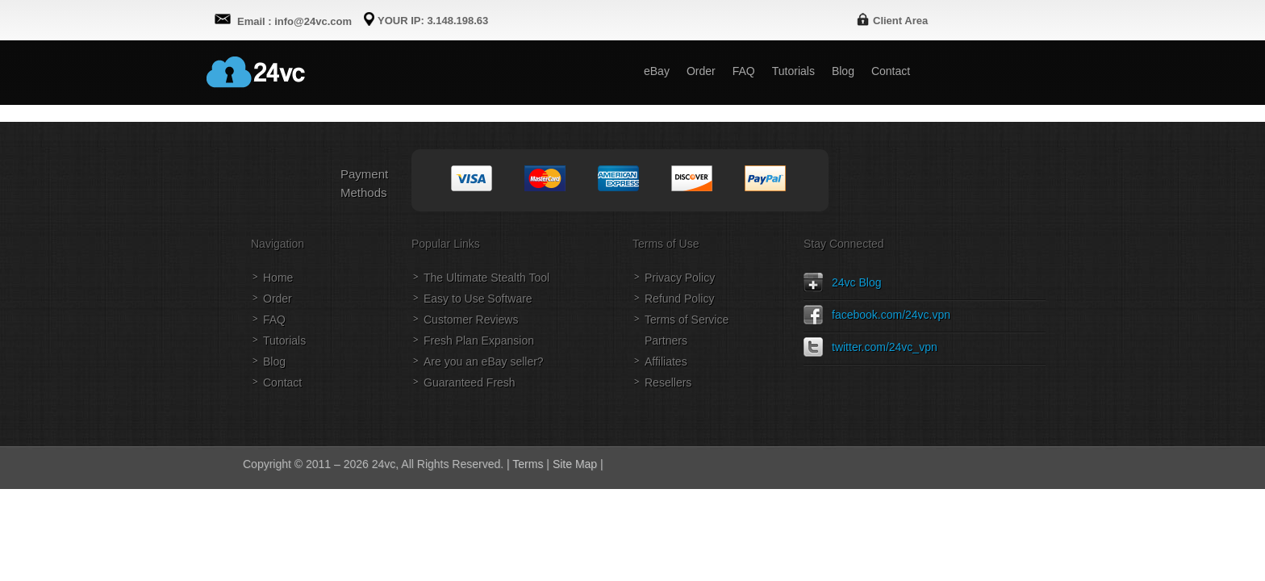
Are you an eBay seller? (484, 361)
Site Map (575, 464)
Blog (274, 361)
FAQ (274, 319)
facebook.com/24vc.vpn (891, 314)
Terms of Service (687, 319)
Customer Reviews (471, 319)
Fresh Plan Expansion (479, 340)
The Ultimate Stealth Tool (486, 277)
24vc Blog (856, 282)
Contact (282, 382)
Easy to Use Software (478, 298)
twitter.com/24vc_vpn (884, 347)
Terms (527, 464)
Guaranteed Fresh (470, 382)
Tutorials (284, 340)
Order (277, 298)
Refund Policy (679, 298)
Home (278, 277)
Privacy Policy (680, 277)
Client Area (900, 21)
